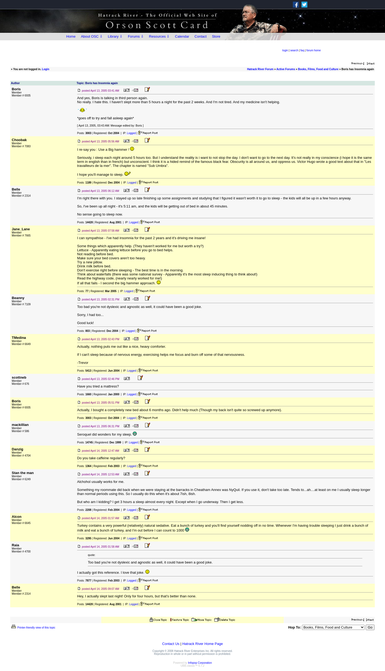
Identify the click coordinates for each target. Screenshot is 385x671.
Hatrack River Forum (260, 69)
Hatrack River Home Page (202, 644)
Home (71, 36)
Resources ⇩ (159, 36)
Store (216, 36)
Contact (201, 36)
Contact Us (170, 644)
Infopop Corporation (200, 662)
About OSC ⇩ (91, 36)
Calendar (182, 36)
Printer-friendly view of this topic (32, 627)
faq (302, 50)
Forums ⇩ (136, 36)
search (294, 50)
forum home (313, 50)
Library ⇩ (115, 36)
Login (45, 69)
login (285, 50)
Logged (131, 133)
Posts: (84, 133)
